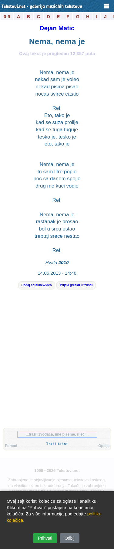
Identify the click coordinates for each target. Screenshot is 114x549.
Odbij (70, 538)
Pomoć (11, 446)
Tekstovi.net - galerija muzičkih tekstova (42, 7)
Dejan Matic (57, 28)
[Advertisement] (57, 363)
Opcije (103, 446)
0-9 (7, 16)
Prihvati (45, 538)
